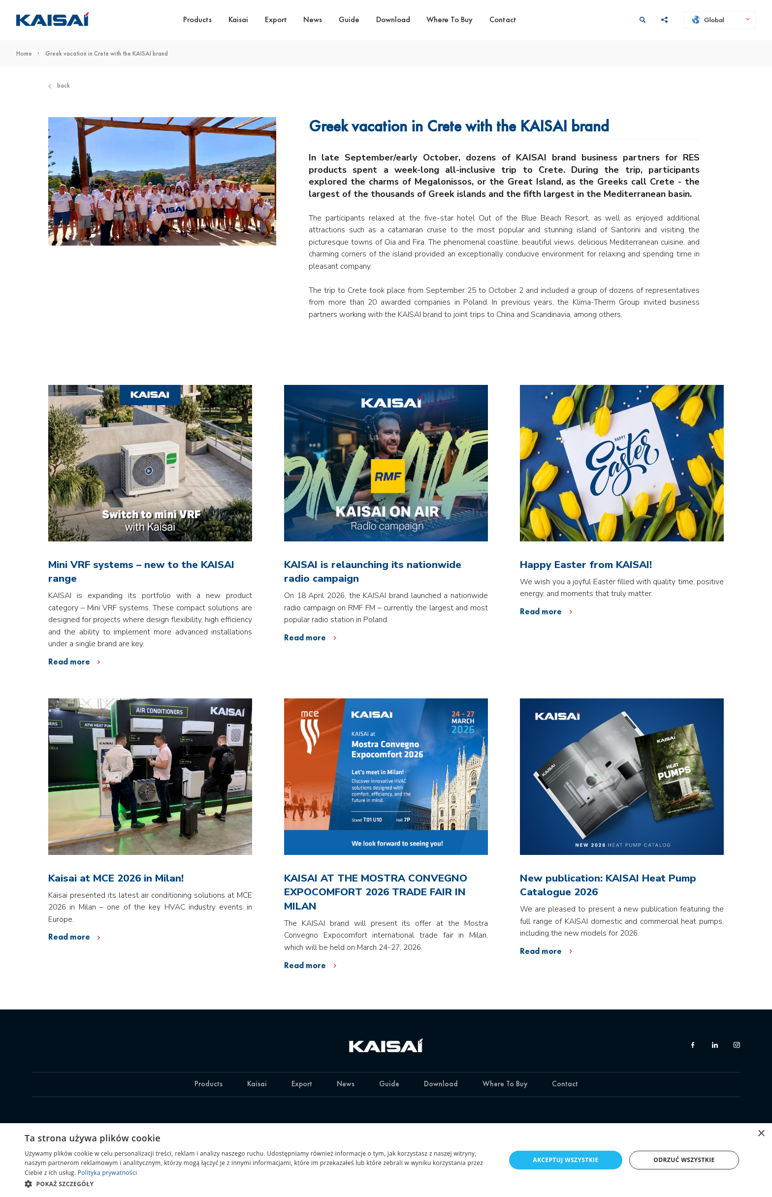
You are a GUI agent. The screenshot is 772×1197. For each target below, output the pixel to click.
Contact (502, 19)
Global (708, 19)
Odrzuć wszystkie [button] (683, 1160)
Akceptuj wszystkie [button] (565, 1160)
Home (30, 53)
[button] (258, 1184)
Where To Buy (449, 19)
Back (59, 85)
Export (276, 19)
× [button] (761, 1133)
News (312, 19)
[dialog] (386, 1160)
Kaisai (238, 19)
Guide (349, 19)
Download (393, 19)
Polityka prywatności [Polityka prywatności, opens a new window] (107, 1172)
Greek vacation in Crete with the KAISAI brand (106, 53)
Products (197, 19)
